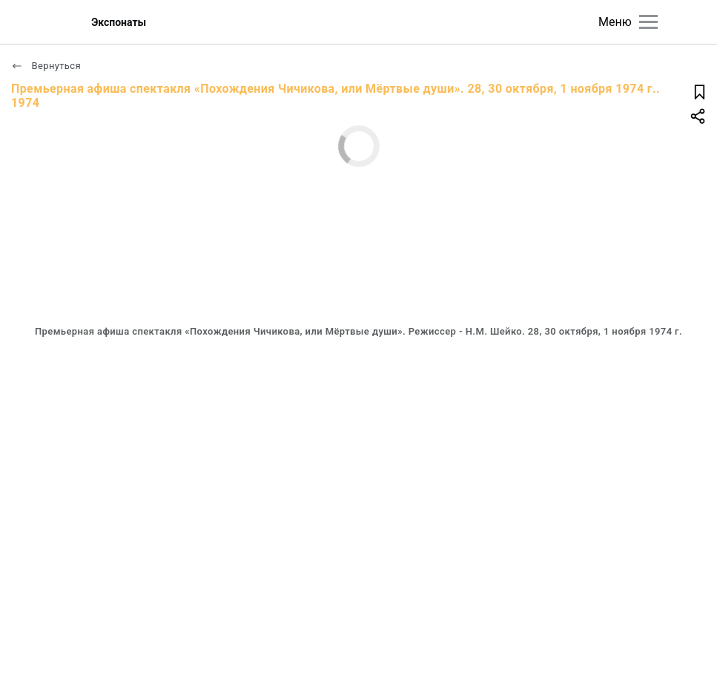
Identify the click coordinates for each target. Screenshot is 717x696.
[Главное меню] (648, 21)
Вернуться (46, 65)
